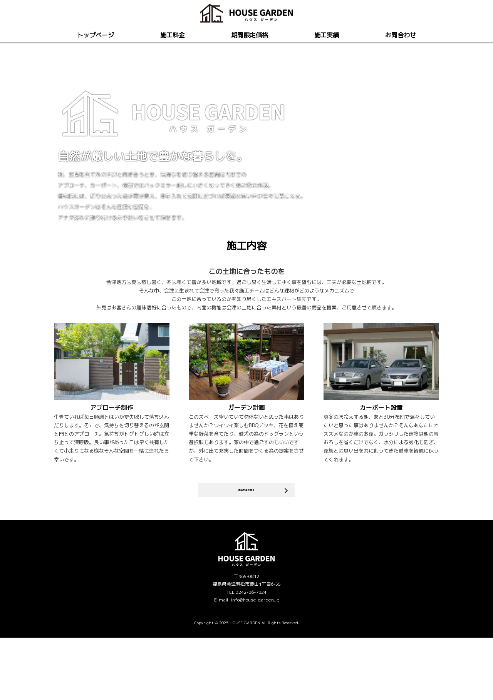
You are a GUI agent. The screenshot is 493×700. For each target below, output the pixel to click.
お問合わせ (400, 35)
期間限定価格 (249, 35)
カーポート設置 (381, 463)
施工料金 (172, 35)
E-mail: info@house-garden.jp (246, 662)
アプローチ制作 (111, 463)
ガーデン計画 (246, 463)
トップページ (95, 35)
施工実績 (326, 35)
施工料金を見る (246, 549)
